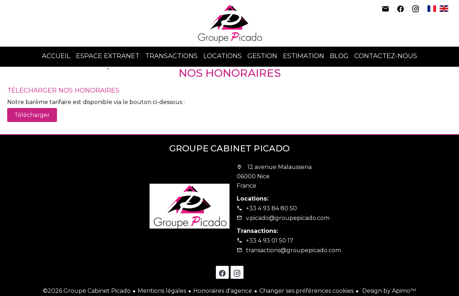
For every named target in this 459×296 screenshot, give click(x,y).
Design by (388, 290)
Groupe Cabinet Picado (229, 148)
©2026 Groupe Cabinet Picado (87, 290)
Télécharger (32, 115)
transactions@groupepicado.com (293, 250)
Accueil (229, 23)
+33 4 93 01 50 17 (269, 240)
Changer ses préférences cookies (306, 290)
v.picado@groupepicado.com (288, 218)
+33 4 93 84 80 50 (271, 208)
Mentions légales (162, 290)
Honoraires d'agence (222, 290)
